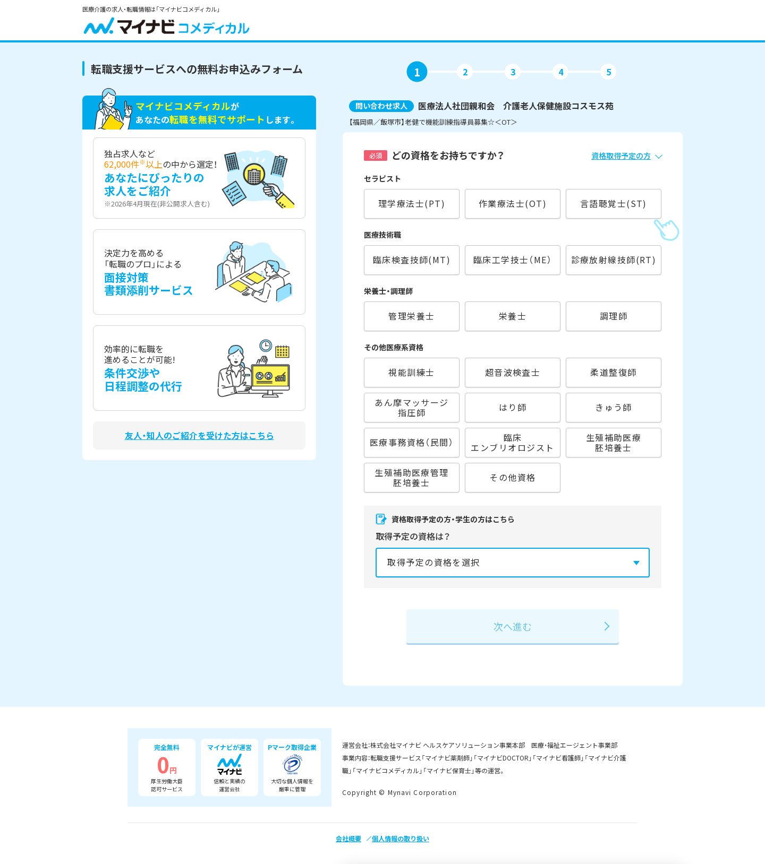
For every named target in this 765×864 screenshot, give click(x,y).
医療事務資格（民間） (412, 442)
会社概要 (348, 838)
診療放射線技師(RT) (614, 259)
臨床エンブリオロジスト (512, 442)
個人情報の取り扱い (400, 838)
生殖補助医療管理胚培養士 (412, 477)
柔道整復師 (613, 372)
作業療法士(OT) (513, 203)
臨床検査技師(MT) (411, 259)
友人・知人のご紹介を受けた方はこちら (199, 435)
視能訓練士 (411, 372)
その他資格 (512, 477)
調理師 (613, 315)
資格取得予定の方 (621, 155)
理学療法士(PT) (411, 203)
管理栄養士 (411, 315)
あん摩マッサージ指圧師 (412, 407)
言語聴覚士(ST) (613, 203)
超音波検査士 (513, 372)
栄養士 (512, 315)
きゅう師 (613, 407)
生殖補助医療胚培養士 (614, 442)
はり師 (512, 407)
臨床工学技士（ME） (512, 259)
